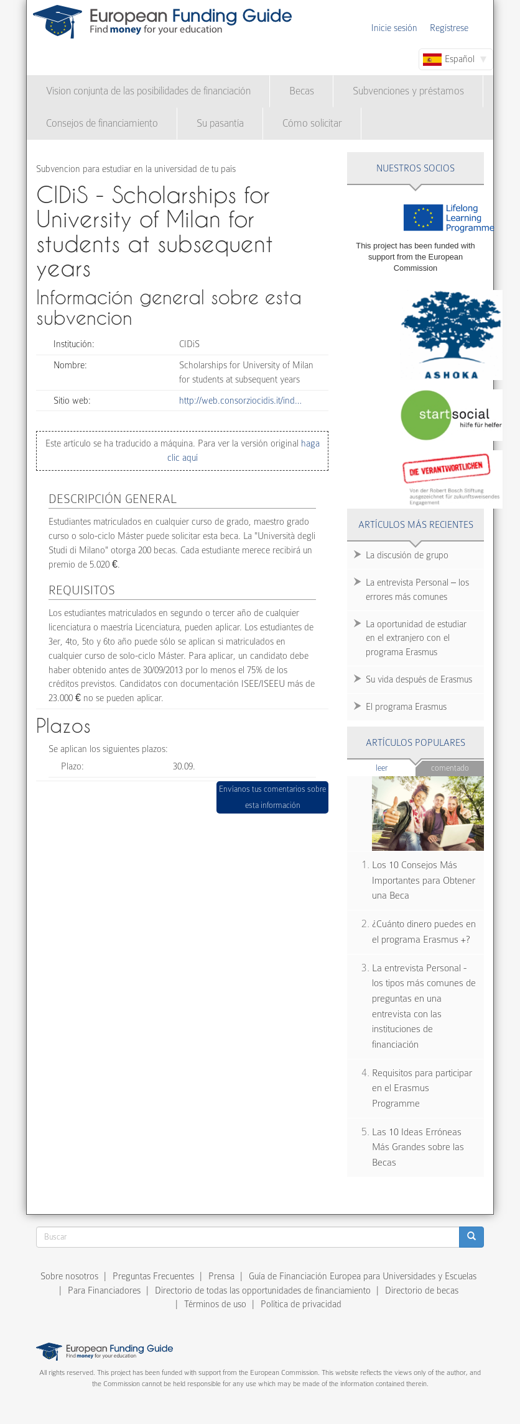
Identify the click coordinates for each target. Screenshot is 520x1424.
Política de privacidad (301, 1304)
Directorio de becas (421, 1290)
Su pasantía (220, 123)
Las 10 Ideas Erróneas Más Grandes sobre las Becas (418, 1147)
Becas (301, 91)
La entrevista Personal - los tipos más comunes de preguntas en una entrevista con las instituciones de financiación (424, 1006)
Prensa (221, 1276)
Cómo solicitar (312, 123)
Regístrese (449, 28)
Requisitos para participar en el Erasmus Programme (422, 1088)
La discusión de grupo (407, 555)
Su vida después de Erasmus (419, 679)
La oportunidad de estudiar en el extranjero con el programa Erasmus (416, 638)
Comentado (450, 768)
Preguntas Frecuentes (153, 1276)
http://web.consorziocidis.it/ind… (240, 401)
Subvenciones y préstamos (408, 91)
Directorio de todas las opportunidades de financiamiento (263, 1290)
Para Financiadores (104, 1290)
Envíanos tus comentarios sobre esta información (272, 797)
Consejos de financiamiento (102, 123)
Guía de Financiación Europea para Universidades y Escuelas (362, 1276)
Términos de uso (215, 1304)
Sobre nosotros (69, 1276)
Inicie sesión (394, 28)
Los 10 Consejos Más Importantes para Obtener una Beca (423, 880)
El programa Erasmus (406, 707)
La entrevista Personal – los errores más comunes (417, 590)
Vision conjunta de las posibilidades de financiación (148, 91)
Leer (396, 767)
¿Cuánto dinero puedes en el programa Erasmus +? (424, 931)
